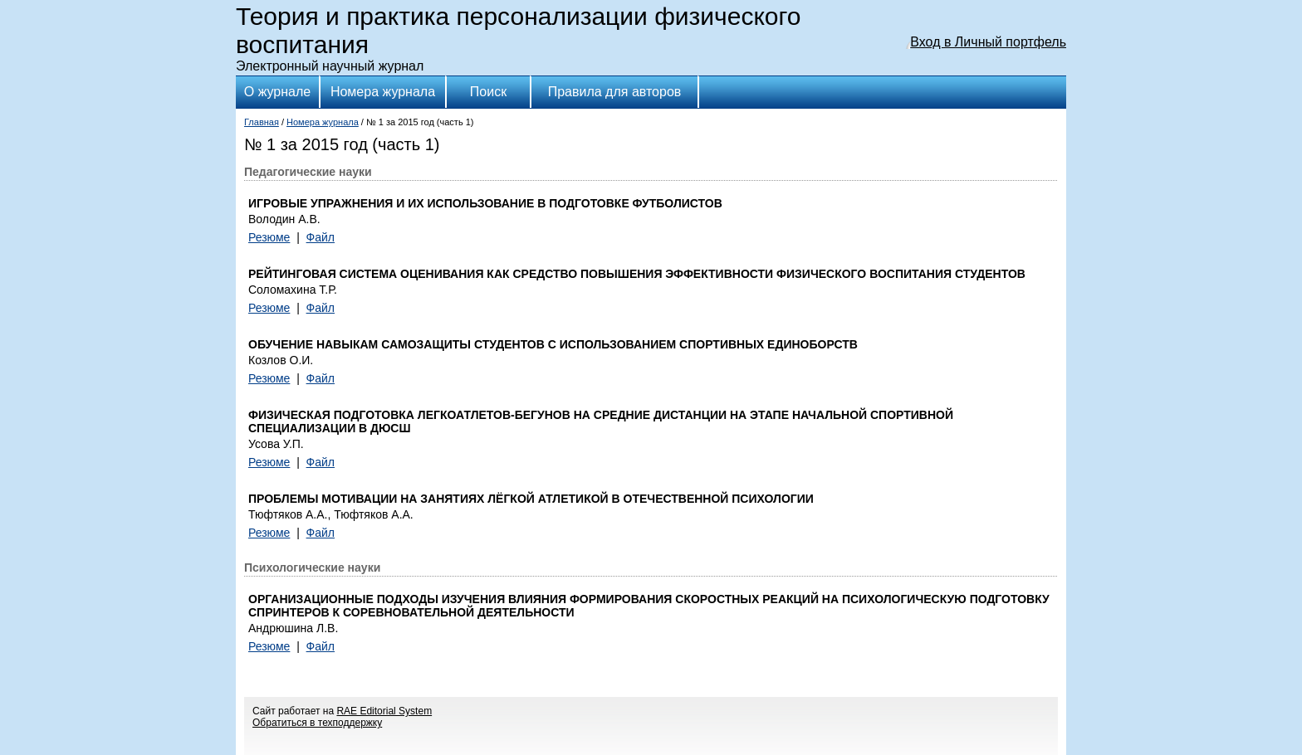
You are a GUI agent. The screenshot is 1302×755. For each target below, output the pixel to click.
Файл (320, 237)
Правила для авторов (615, 92)
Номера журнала (382, 92)
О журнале (277, 92)
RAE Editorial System (384, 711)
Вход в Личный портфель (988, 42)
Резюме (269, 237)
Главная (261, 122)
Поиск (488, 92)
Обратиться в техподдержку (317, 722)
